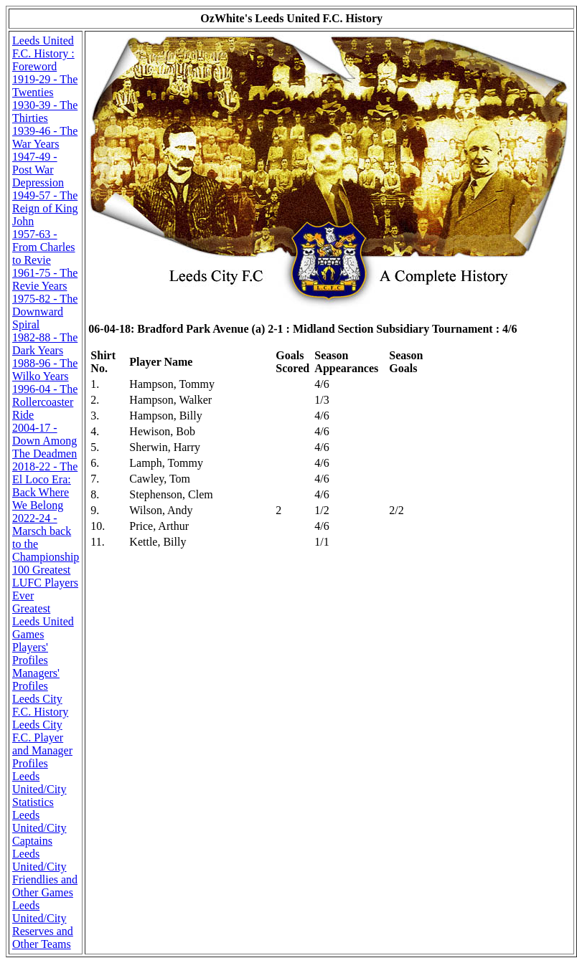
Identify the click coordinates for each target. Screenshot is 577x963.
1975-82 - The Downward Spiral (45, 312)
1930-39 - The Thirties (45, 111)
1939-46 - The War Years (45, 137)
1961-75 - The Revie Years (45, 279)
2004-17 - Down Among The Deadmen (44, 441)
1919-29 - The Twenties (45, 85)
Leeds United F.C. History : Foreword (43, 53)
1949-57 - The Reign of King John (45, 208)
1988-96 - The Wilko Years (45, 369)
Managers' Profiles (36, 679)
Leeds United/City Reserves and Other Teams (42, 924)
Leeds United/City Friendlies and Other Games (45, 873)
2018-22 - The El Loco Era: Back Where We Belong (45, 485)
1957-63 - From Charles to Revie (43, 247)
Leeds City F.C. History (40, 705)
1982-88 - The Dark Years (45, 343)
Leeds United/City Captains (39, 828)
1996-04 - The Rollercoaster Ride (45, 402)
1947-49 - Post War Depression (38, 170)
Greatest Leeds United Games (43, 621)
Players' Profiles (30, 653)
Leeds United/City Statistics (39, 789)
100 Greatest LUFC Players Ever (45, 583)
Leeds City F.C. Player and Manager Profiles (42, 743)
